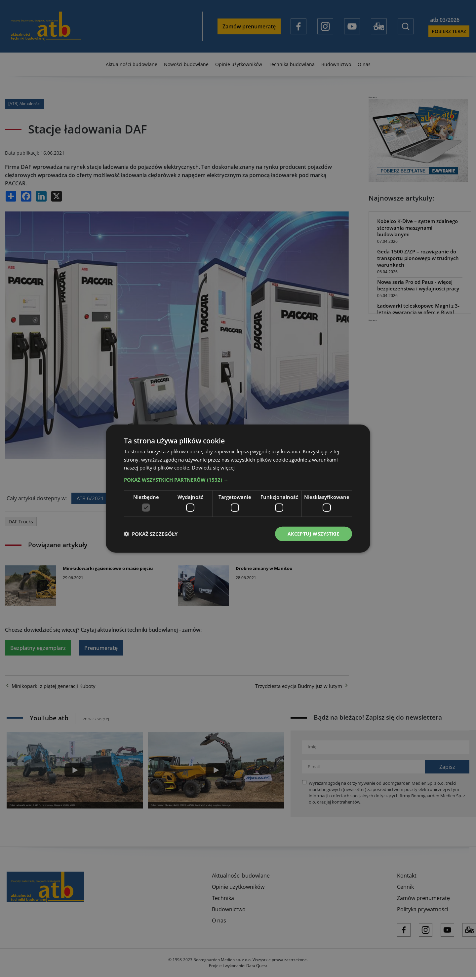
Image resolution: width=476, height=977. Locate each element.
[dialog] (238, 488)
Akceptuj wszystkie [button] (313, 533)
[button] (238, 480)
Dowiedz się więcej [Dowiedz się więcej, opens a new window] (213, 467)
